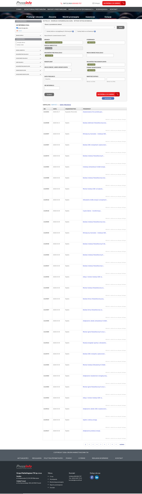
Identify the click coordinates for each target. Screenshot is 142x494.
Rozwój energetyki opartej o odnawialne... (95, 343)
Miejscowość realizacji (95, 52)
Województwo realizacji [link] (22, 54)
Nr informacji (49, 85)
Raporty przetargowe (57, 9)
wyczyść (20, 30)
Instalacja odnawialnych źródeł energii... (94, 167)
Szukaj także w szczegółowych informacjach (58, 31)
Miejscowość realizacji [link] (21, 58)
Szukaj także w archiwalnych (84, 31)
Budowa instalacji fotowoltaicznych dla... (94, 244)
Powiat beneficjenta (94, 67)
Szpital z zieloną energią (90, 420)
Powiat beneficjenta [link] (21, 70)
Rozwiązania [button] (102, 9)
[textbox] (63, 42)
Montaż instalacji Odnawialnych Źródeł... (94, 365)
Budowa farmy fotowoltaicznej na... (93, 310)
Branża (47, 39)
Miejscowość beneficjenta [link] (22, 74)
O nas (51, 476)
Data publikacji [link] (19, 62)
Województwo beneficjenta (96, 61)
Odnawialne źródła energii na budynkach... (95, 200)
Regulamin (36, 458)
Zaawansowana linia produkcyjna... (93, 112)
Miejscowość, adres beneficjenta (56, 67)
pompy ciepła (20, 44)
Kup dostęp (108, 98)
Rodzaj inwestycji (50, 45)
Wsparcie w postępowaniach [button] (81, 9)
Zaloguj (96, 3)
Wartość (54, 104)
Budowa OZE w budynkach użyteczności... (95, 145)
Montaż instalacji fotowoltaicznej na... (93, 288)
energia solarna (21, 42)
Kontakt (113, 9)
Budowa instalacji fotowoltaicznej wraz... (94, 178)
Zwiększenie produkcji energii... (92, 431)
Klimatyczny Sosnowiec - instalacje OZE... (95, 134)
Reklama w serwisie (100, 458)
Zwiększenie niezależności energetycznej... (95, 376)
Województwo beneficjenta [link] (23, 66)
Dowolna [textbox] (47, 79)
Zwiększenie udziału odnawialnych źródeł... (95, 321)
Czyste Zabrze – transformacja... (92, 211)
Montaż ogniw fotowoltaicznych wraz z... (94, 332)
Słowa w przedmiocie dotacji (53, 24)
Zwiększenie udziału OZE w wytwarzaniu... (95, 409)
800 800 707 (76, 3)
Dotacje (108, 17)
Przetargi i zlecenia (34, 17)
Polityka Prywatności (53, 458)
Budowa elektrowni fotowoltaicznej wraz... (95, 123)
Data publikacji (49, 76)
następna (122, 444)
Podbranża (91, 39)
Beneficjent (48, 61)
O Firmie (81, 458)
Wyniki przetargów (71, 17)
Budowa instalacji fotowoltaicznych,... (93, 156)
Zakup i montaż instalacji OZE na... (93, 277)
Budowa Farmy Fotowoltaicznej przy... (93, 299)
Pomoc (69, 458)
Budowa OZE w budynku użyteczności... (94, 354)
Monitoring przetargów (35, 9)
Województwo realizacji (53, 52)
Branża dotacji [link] (19, 35)
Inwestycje (90, 17)
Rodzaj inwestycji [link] (20, 50)
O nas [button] (19, 9)
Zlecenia (52, 17)
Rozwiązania (53, 479)
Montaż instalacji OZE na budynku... (93, 189)
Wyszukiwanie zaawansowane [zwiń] (55, 35)
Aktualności (22, 458)
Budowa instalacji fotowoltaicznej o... (93, 266)
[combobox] (63, 42)
